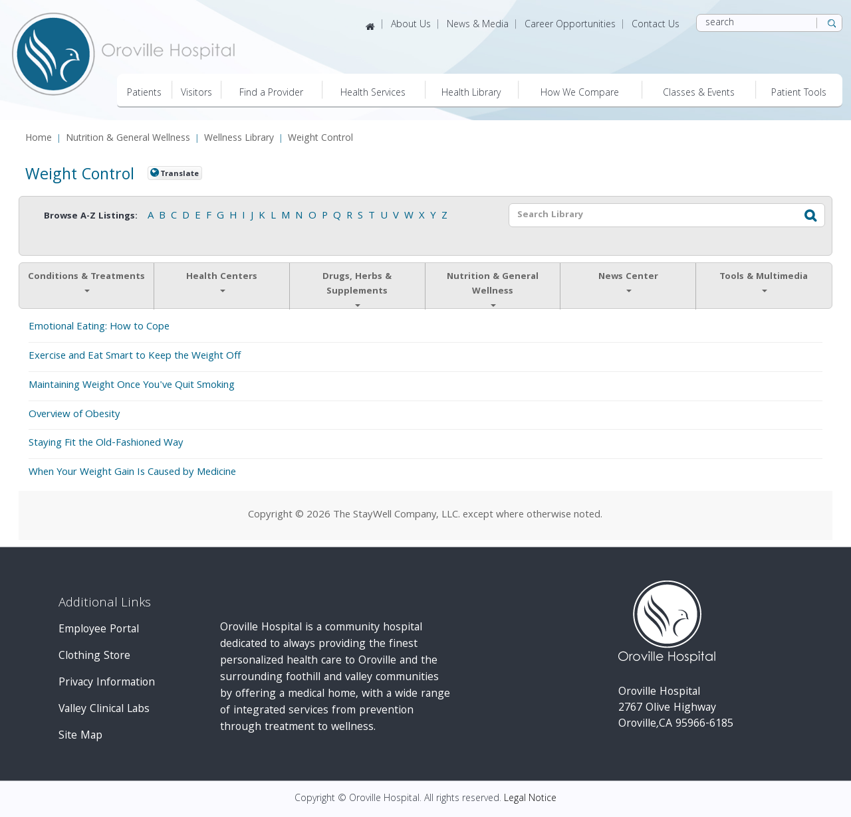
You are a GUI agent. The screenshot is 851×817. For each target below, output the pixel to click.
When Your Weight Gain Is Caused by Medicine (132, 473)
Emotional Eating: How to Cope (99, 327)
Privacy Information (107, 683)
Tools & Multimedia (763, 281)
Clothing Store (94, 657)
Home (38, 139)
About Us (411, 25)
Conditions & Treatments (86, 281)
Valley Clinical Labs (104, 710)
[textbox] (651, 215)
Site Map (80, 736)
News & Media (478, 25)
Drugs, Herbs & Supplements (357, 288)
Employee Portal (99, 630)
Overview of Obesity (74, 415)
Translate (179, 174)
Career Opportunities (570, 25)
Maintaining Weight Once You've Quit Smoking (132, 386)
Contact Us (655, 25)
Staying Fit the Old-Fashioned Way (106, 443)
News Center (628, 281)
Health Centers (221, 281)
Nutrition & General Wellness (128, 139)
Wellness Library (239, 139)
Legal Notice (530, 799)
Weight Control (320, 139)
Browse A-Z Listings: (91, 217)
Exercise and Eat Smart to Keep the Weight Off (135, 356)
